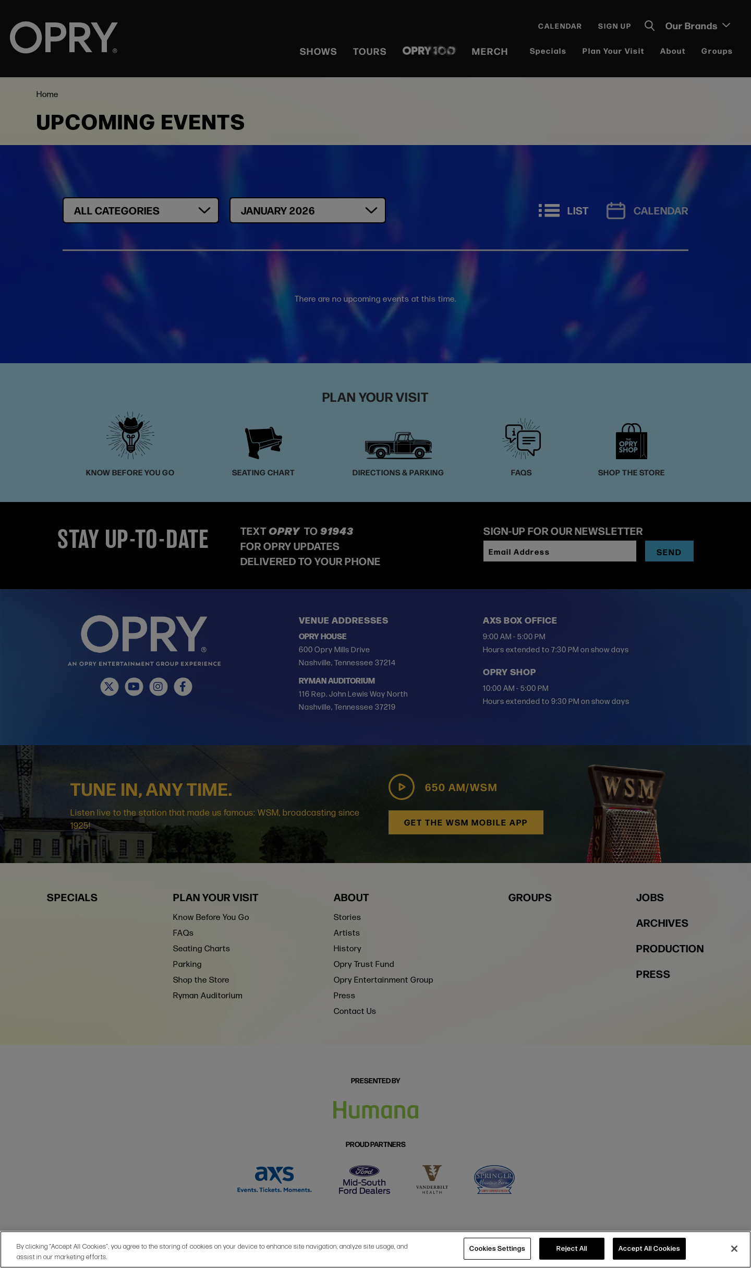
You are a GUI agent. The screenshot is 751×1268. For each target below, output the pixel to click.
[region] (375, 1249)
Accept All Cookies (649, 1248)
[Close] (734, 1248)
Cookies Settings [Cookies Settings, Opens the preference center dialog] (497, 1248)
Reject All (571, 1248)
